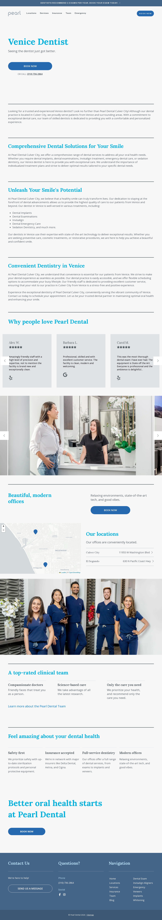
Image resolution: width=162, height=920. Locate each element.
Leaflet (62, 575)
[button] (45, 566)
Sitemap (90, 915)
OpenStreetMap (74, 575)
